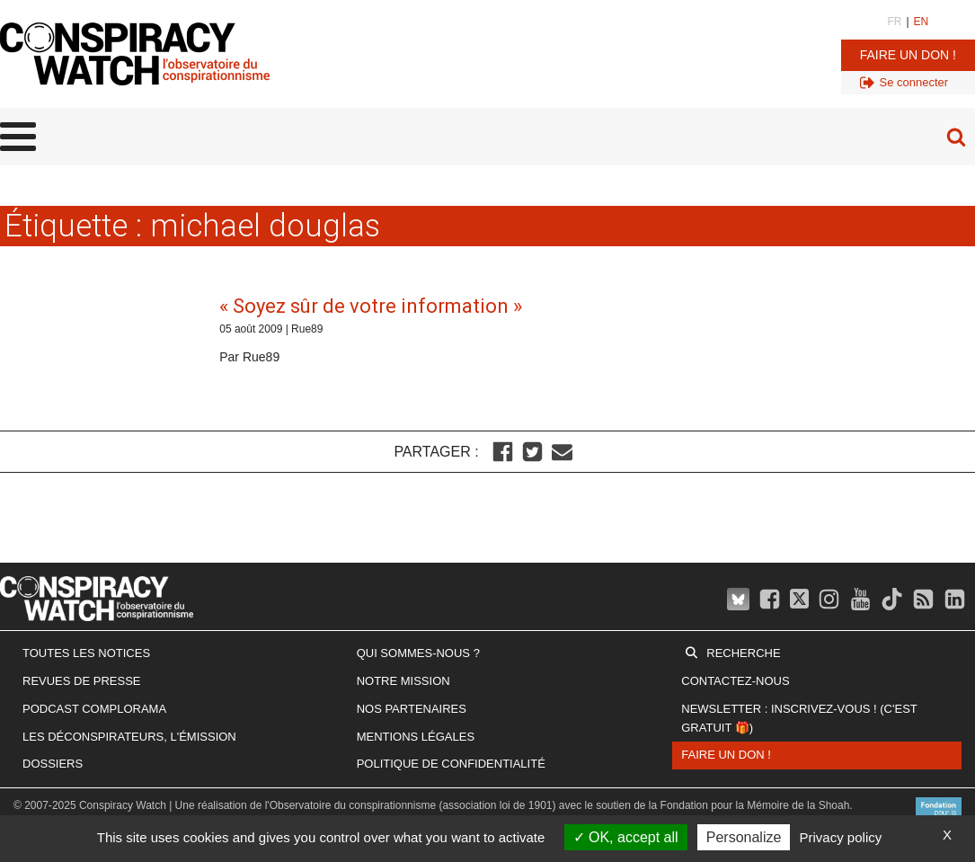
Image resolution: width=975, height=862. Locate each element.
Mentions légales (415, 736)
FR (894, 21)
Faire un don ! (908, 55)
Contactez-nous (735, 681)
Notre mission (403, 681)
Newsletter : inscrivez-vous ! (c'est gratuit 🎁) (799, 718)
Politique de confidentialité (451, 763)
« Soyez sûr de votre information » (370, 306)
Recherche (743, 653)
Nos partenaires (411, 708)
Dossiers (52, 763)
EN (921, 21)
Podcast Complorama (94, 708)
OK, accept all (625, 837)
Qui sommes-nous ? (418, 653)
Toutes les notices (86, 653)
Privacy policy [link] (841, 837)
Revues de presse (81, 681)
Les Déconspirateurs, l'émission (129, 736)
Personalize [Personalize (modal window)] (744, 837)
